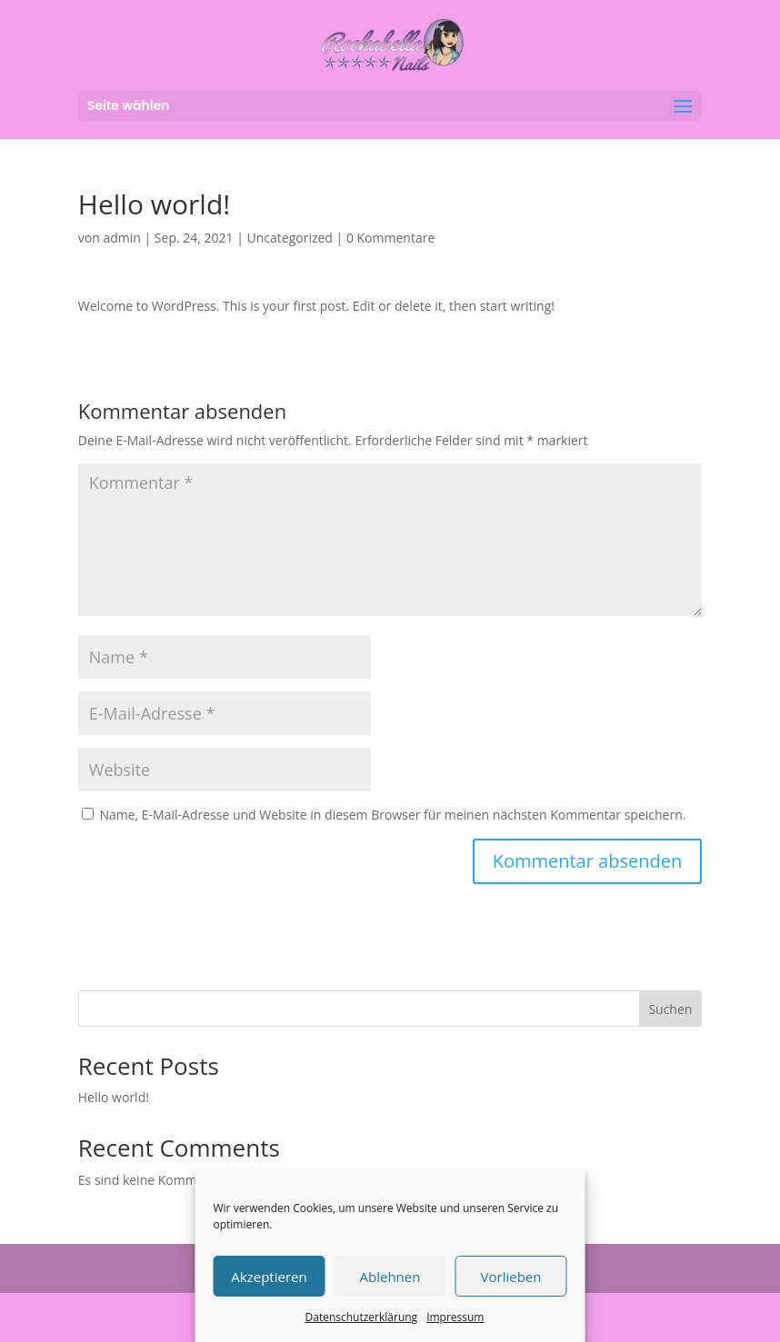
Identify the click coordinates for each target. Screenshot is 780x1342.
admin (121, 237)
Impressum (455, 1317)
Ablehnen (390, 1276)
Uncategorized (290, 237)
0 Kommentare (390, 237)
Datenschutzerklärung (361, 1317)
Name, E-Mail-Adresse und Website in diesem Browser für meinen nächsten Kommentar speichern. (392, 814)
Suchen (670, 1009)
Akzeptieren (268, 1276)
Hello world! (113, 1097)
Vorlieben (511, 1276)
